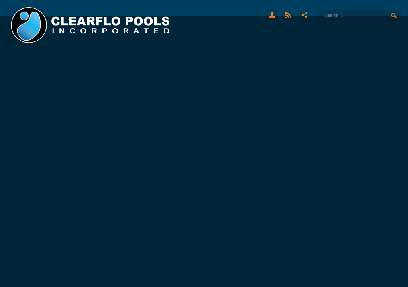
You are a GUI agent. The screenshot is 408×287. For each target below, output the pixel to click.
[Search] (361, 15)
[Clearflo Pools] (91, 25)
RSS (288, 15)
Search (393, 15)
